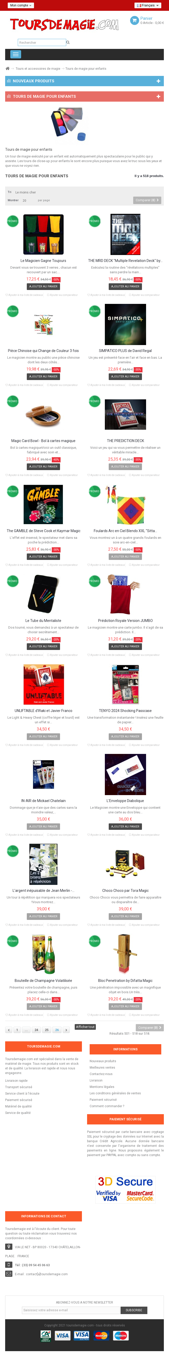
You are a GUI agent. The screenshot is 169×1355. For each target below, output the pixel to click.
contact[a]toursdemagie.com (47, 1274)
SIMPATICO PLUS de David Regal (125, 351)
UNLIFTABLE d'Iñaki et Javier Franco (43, 711)
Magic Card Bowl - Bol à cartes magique (43, 441)
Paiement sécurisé (103, 1100)
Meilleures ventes (102, 1067)
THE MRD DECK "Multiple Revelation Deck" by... (125, 261)
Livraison (96, 1080)
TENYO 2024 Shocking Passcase (125, 711)
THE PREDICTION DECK (125, 441)
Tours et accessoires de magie (38, 69)
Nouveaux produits (103, 1061)
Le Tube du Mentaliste (43, 621)
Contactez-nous (101, 1074)
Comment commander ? (107, 1106)
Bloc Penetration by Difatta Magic (125, 981)
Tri (9, 192)
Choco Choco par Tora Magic (125, 891)
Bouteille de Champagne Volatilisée (43, 981)
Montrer (13, 200)
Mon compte (20, 5)
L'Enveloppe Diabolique (125, 801)
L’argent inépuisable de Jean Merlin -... (43, 891)
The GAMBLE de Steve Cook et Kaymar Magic (43, 531)
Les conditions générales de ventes (115, 1093)
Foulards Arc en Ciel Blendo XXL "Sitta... (125, 531)
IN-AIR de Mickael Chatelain (43, 801)
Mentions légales (102, 1087)
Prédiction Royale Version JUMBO (125, 621)
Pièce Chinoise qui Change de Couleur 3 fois (43, 351)
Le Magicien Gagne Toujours (43, 261)
